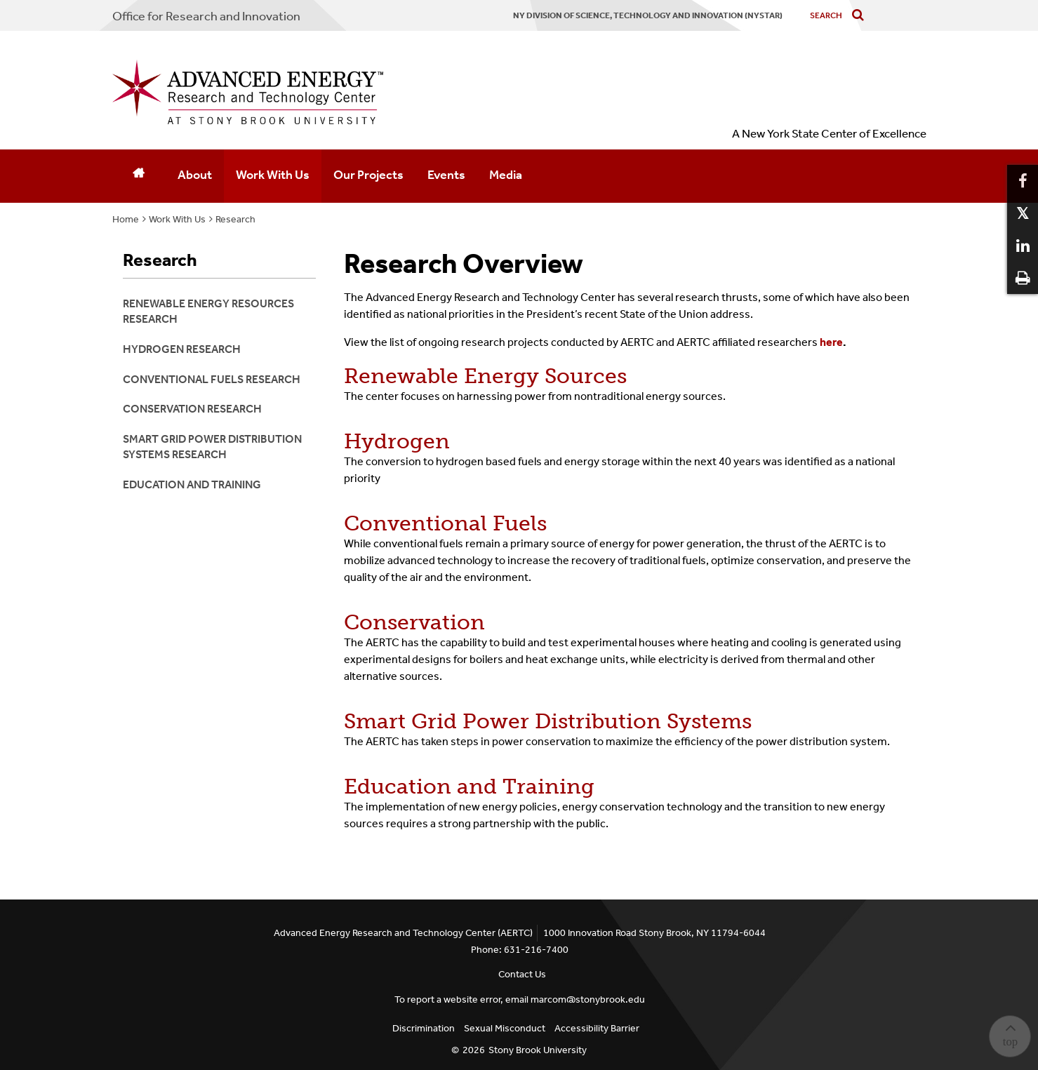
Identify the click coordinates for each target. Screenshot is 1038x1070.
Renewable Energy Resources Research (208, 311)
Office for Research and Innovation (206, 16)
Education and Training (469, 786)
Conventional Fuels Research (211, 379)
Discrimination (423, 1028)
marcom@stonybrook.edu (588, 999)
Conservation (414, 622)
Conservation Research (192, 408)
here (833, 342)
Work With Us (273, 174)
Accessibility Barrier (596, 1028)
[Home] (139, 176)
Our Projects (368, 174)
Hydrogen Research (182, 349)
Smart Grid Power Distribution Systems (548, 721)
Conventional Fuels (445, 523)
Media (505, 174)
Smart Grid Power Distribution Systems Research (212, 446)
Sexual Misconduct (504, 1028)
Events (446, 174)
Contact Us (522, 974)
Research (235, 219)
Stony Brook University (537, 1050)
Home (125, 219)
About (195, 174)
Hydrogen (397, 441)
